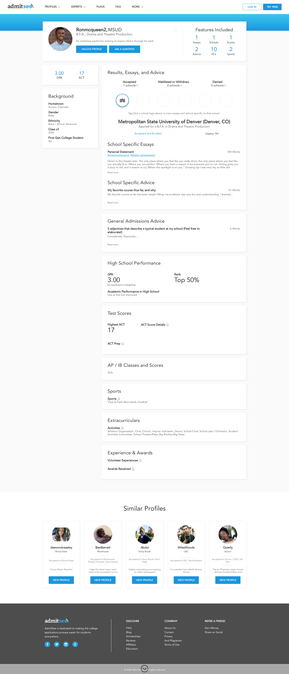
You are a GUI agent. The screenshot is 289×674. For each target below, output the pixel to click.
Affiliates (131, 644)
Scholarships (133, 636)
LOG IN (252, 7)
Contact (169, 632)
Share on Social (214, 632)
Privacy (168, 636)
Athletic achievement (142, 155)
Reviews (131, 640)
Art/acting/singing (118, 155)
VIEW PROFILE (61, 580)
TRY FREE (272, 7)
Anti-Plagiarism (173, 640)
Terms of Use (171, 644)
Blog (128, 632)
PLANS (100, 6)
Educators (132, 648)
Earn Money (212, 628)
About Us (170, 628)
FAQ (118, 6)
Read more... (114, 172)
